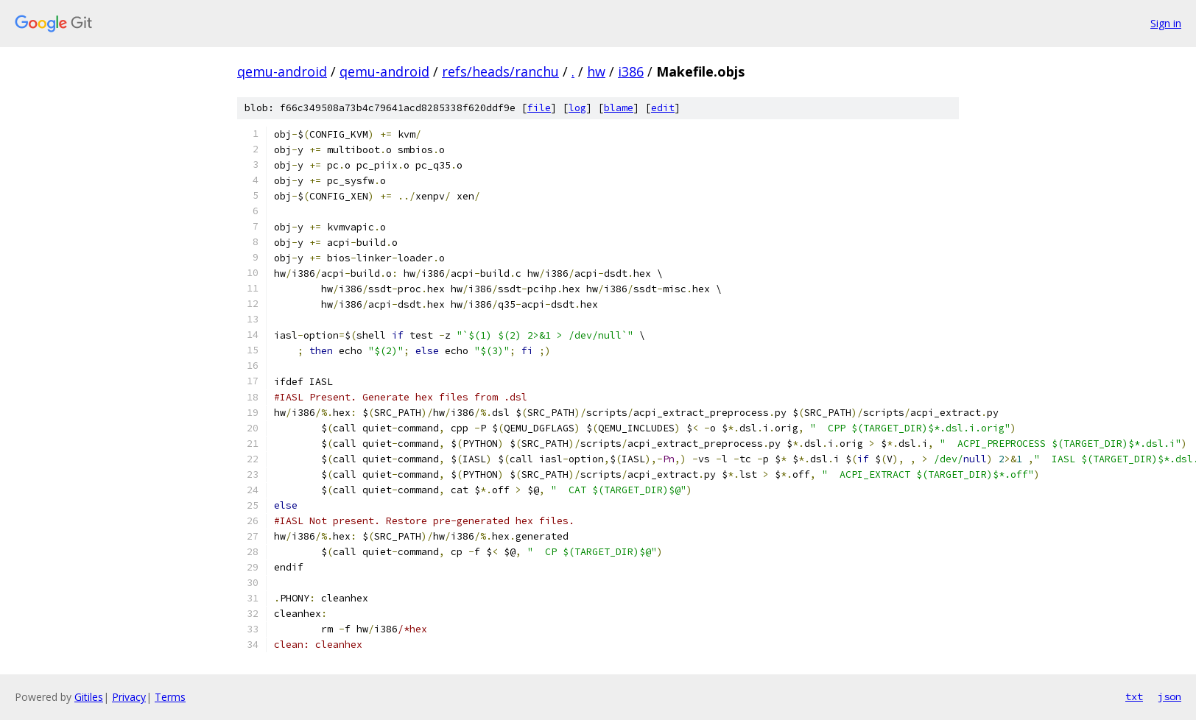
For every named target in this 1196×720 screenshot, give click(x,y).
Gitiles (88, 697)
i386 (631, 71)
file (539, 108)
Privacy (129, 697)
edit (663, 108)
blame (618, 108)
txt (1134, 696)
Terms (170, 697)
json (1169, 696)
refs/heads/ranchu (500, 71)
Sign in (1165, 23)
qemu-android (282, 71)
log (577, 108)
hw (596, 71)
